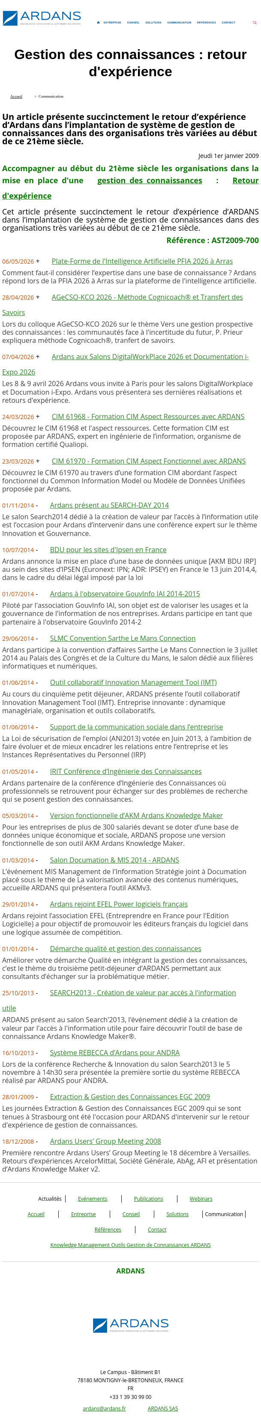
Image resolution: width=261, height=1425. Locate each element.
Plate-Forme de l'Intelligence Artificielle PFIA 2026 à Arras (142, 261)
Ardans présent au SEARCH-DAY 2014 (109, 505)
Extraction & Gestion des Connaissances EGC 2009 (130, 1096)
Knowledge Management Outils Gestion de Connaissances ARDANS (130, 1245)
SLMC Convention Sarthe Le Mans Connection (123, 638)
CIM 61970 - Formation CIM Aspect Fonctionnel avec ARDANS (149, 461)
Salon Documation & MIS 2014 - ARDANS (114, 860)
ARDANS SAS (163, 1408)
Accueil (36, 1214)
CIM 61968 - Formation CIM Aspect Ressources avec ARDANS (148, 416)
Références (108, 1229)
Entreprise (83, 1214)
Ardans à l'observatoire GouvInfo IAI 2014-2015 (125, 593)
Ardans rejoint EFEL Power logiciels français (119, 904)
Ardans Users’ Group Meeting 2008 (105, 1141)
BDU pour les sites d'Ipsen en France (108, 549)
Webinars (201, 1198)
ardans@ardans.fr (104, 1408)
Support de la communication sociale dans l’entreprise (136, 727)
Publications (148, 1198)
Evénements (93, 1198)
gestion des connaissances (149, 180)
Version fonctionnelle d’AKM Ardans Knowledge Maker (136, 815)
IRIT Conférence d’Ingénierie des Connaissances (126, 771)
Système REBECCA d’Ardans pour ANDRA (115, 1052)
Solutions (178, 1214)
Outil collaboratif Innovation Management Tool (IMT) (133, 682)
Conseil (131, 1214)
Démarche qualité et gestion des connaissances (125, 948)
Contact (157, 1229)
